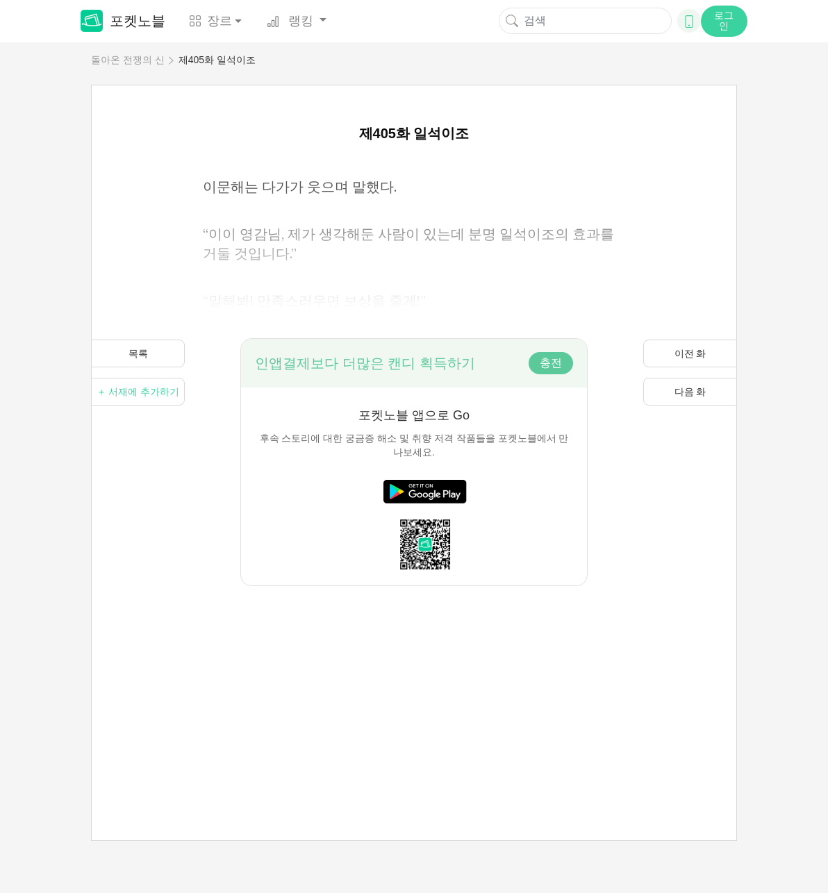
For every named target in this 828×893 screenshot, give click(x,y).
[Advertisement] (414, 683)
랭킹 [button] (292, 21)
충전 (551, 363)
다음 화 (690, 391)
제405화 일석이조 (217, 59)
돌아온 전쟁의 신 (128, 59)
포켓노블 (123, 21)
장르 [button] (210, 21)
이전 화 (690, 353)
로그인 (724, 20)
